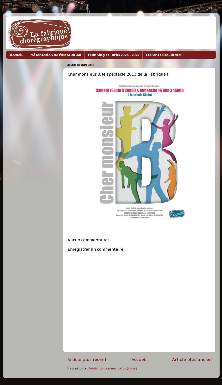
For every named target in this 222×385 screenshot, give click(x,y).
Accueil (16, 54)
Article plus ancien (192, 359)
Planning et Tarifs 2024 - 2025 (113, 54)
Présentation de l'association (55, 54)
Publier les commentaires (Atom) (112, 368)
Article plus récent (86, 359)
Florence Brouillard (163, 54)
